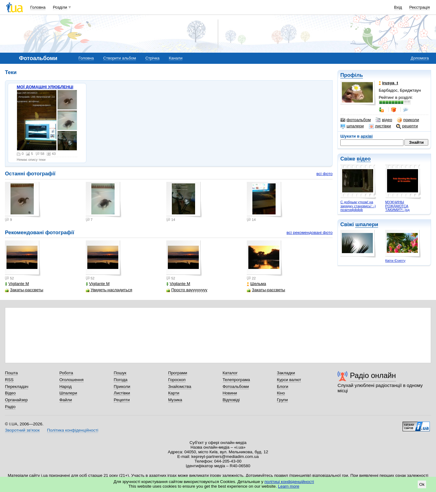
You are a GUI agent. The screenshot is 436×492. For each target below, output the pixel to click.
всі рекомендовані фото (309, 232)
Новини (230, 393)
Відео (10, 393)
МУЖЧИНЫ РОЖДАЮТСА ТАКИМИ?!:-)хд (397, 206)
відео (384, 119)
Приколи (122, 386)
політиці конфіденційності (289, 481)
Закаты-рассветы (24, 290)
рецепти (407, 126)
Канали (175, 58)
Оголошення (71, 379)
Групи (282, 400)
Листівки (122, 393)
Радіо (10, 406)
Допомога (420, 58)
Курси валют (289, 379)
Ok (422, 484)
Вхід (398, 7)
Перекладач (16, 386)
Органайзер (16, 400)
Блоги (282, 386)
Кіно (281, 393)
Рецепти (122, 400)
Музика (175, 400)
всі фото (324, 173)
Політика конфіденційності (72, 430)
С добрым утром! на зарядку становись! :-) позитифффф (358, 206)
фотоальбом (355, 119)
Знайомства (179, 386)
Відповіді (231, 400)
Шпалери (68, 393)
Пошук (120, 373)
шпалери (352, 126)
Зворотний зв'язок (22, 430)
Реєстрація (419, 7)
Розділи (60, 7)
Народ (65, 386)
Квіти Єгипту (395, 260)
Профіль (351, 75)
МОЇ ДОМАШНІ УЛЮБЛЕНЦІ (45, 87)
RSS (9, 379)
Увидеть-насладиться (109, 290)
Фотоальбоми (236, 386)
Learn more (288, 486)
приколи (408, 119)
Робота (66, 373)
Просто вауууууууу (186, 290)
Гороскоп (176, 379)
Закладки (286, 373)
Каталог (230, 373)
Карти (173, 393)
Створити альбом (119, 58)
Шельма (256, 283)
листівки (380, 126)
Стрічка (152, 58)
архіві (367, 136)
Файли (65, 400)
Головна (38, 7)
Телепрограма (236, 379)
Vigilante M (17, 283)
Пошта (11, 373)
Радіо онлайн (373, 375)
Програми (177, 373)
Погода (120, 379)
